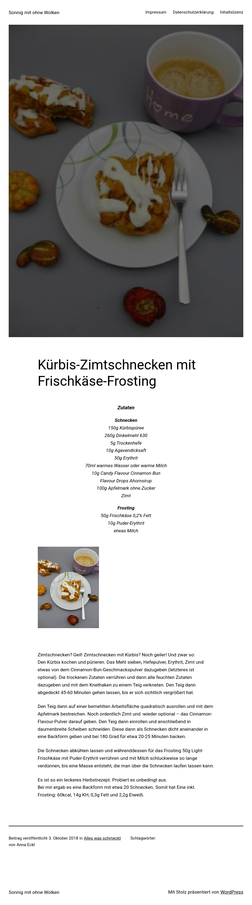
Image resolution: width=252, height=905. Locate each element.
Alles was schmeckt (102, 838)
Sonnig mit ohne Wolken (34, 12)
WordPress (231, 892)
